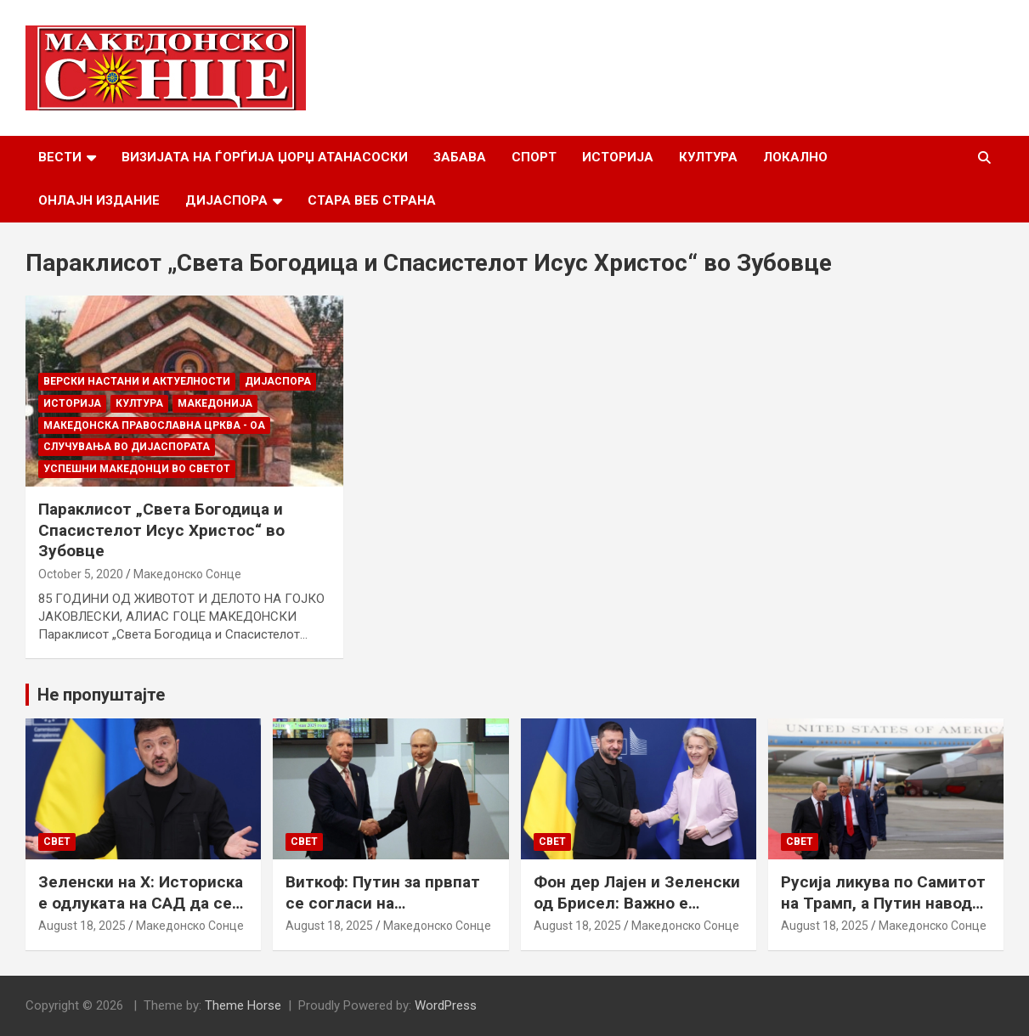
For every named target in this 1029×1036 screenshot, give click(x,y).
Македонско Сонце (187, 574)
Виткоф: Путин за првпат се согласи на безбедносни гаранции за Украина (385, 913)
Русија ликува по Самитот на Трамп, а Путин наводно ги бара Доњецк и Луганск (886, 902)
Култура (708, 157)
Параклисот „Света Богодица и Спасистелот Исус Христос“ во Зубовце (161, 529)
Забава (459, 157)
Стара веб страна (372, 200)
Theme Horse (243, 1005)
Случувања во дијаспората (126, 447)
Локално (795, 157)
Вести (60, 157)
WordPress (446, 1005)
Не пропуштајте (101, 694)
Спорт (534, 157)
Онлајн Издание (99, 200)
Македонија (215, 403)
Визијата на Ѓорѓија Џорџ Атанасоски (265, 157)
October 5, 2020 (80, 574)
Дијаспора (226, 200)
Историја (617, 157)
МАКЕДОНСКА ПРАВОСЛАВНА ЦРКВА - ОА (154, 425)
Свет (57, 841)
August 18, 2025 (82, 925)
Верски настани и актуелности (136, 381)
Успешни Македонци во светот (136, 469)
